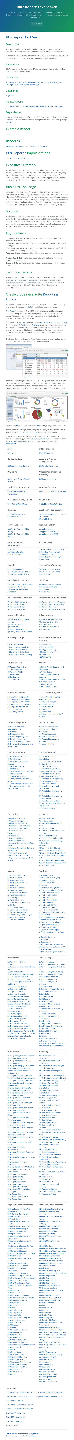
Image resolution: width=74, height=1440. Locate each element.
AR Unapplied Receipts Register (19, 1036)
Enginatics (10, 95)
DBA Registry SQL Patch (48, 1320)
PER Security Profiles (15, 712)
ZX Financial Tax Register (17, 667)
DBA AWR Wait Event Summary (51, 1261)
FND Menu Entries (14, 1322)
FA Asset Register (14, 897)
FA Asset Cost (13, 885)
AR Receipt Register (15, 1014)
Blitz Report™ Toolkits (14, 1400)
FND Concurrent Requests (17, 1248)
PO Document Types (15, 831)
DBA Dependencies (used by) (49, 1285)
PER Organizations (15, 709)
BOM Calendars (44, 624)
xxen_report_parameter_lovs (51, 82)
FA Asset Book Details (16, 880)
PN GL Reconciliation (15, 644)
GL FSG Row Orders (46, 1001)
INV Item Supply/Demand (48, 1122)
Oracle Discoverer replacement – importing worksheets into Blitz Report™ (34, 1396)
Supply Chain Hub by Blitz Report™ (19, 1409)
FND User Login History (16, 1359)
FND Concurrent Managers (18, 1229)
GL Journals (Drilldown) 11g (49, 1016)
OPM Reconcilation (46, 574)
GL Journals (43, 1011)
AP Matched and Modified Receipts (52, 917)
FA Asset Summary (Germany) (19, 902)
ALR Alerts (11, 453)
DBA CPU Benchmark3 (47, 1283)
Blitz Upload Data (14, 1194)
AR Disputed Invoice (15, 991)
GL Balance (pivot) (45, 986)
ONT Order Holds (14, 729)
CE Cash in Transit (15, 774)
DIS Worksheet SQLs (46, 865)
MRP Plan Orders (45, 712)
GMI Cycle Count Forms (47, 479)
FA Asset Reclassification (17, 895)
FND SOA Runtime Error (17, 1354)
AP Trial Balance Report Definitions (52, 952)
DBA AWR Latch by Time (48, 1231)
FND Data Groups (14, 1256)
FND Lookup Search (15, 1312)
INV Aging (42, 1058)
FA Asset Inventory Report (17, 892)
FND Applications (14, 1211)
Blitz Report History (15, 1095)
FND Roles (11, 1349)
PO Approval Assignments (17, 818)
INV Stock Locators (46, 1179)
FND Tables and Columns (17, 1357)
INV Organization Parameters (50, 1154)
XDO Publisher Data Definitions (50, 504)
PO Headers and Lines (16, 838)
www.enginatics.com (41, 439)
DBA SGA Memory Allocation (49, 1342)
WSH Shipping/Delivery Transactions (52, 491)
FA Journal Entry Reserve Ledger (20, 915)
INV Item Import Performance (50, 1112)
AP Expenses (43, 885)
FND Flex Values (14, 1290)
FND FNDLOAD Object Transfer (19, 1275)
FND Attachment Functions (18, 1216)
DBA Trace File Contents (48, 1381)
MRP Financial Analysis (47, 702)
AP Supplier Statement (47, 937)
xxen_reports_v (11, 82)
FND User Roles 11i (15, 1372)
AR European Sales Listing (17, 994)
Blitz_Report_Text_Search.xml (17, 158)
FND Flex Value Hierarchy (17, 1280)
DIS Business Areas (46, 821)
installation (26, 432)
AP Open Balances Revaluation (50, 922)
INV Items (42, 1127)
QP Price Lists (13, 627)
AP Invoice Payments (46, 897)
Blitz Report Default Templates (20, 1088)
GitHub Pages (31, 1436)
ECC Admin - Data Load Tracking (51, 604)
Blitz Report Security (15, 1177)
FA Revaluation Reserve (16, 917)
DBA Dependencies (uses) (48, 1288)
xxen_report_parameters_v (28, 82)
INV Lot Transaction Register (49, 1130)
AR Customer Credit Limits (18, 977)
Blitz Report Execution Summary (20, 1093)
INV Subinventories (46, 1181)
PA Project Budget (45, 672)
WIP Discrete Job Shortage (48, 729)
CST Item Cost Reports (47, 784)
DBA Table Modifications (48, 1374)
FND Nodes (12, 1327)
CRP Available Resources (17, 514)
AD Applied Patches (46, 529)
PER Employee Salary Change (19, 702)
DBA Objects (43, 1310)
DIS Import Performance (48, 835)
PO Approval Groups (15, 821)
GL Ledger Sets (44, 1021)
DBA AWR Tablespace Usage (49, 1256)
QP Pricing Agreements (16, 629)
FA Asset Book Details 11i (17, 883)
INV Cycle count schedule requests (52, 1075)
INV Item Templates (46, 1125)
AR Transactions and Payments (20, 1028)
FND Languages (13, 1305)
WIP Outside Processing (47, 736)
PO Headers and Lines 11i (17, 840)
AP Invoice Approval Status (49, 892)
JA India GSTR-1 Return (16, 604)
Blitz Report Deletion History (19, 1090)
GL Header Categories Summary (51, 1009)
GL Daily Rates (44, 994)
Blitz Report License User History (20, 1108)
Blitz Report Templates (16, 1179)
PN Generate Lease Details (18, 649)
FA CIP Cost (12, 905)
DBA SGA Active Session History (50, 1330)
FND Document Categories (18, 1266)
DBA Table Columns (46, 1372)
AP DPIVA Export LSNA (47, 883)
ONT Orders (12, 731)
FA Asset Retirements (16, 900)
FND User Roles (13, 1369)
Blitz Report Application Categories (21, 1056)
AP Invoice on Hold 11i (47, 905)
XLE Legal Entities (45, 519)
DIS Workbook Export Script (49, 848)
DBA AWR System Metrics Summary (52, 1248)
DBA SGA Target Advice (47, 1352)
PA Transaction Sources (47, 687)
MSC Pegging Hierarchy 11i (49, 652)
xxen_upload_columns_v (15, 85)
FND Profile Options (15, 1332)
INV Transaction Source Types (50, 1191)
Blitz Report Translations (17, 1184)
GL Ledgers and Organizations (50, 1026)
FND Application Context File (19, 1209)
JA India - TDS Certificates (17, 602)
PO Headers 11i (13, 835)
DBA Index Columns (46, 1303)
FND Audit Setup (14, 1219)
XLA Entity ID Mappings (17, 587)
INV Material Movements (48, 1137)
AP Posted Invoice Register (49, 927)
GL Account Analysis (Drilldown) (51, 972)
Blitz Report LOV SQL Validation (20, 1103)
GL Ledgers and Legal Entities (50, 1023)
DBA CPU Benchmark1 (47, 1278)
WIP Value (42, 741)
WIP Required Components (49, 739)
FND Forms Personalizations (18, 1295)
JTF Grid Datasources (47, 453)
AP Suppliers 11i (45, 942)
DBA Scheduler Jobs (46, 1364)
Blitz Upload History (15, 1199)
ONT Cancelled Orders (16, 727)
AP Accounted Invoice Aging (49, 878)
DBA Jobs (42, 1305)
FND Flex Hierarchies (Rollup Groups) (21, 1278)
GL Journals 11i (44, 1018)
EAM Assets (12, 549)
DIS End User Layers (55, 106)
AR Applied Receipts (15, 972)
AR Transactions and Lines (18, 1023)
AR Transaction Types (16, 1021)
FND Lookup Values (15, 1315)
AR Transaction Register (17, 1018)
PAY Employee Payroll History (19, 572)
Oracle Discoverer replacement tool (53, 322)
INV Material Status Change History (52, 1140)
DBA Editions (44, 1293)
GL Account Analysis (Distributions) (52, 964)
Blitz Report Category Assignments (21, 1066)
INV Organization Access (48, 1152)
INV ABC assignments (47, 1056)
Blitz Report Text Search (24, 37)
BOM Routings (44, 629)
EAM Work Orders (14, 554)
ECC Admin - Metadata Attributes (52, 609)
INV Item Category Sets (47, 1098)
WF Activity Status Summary (50, 584)
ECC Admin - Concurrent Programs (52, 602)
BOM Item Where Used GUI (49, 627)
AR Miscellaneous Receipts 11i (19, 1001)
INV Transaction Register (48, 1189)
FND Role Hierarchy (15, 1347)
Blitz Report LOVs (14, 1105)
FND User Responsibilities (17, 1367)
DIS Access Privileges (46, 818)
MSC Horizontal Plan (46, 647)
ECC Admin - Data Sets (47, 607)
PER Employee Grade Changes (19, 699)
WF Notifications (45, 592)
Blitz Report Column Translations (20, 1080)
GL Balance (43, 984)
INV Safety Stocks (45, 1177)
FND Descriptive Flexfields (17, 1263)
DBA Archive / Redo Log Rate (49, 1271)
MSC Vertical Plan (45, 657)
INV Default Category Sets (48, 1083)
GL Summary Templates (48, 1038)
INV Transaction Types (47, 1194)
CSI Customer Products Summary (51, 549)
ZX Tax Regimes (14, 677)
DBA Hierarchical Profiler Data (50, 1300)
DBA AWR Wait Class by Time (50, 1258)
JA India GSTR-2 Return (16, 607)
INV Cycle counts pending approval (52, 1080)
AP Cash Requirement (47, 880)
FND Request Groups (15, 1335)
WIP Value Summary (46, 744)
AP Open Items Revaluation (49, 925)
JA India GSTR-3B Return (17, 609)
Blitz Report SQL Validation (18, 1174)
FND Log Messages (15, 1310)
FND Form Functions (15, 1293)
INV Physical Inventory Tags (49, 1164)
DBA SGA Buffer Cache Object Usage (52, 1335)
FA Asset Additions (15, 878)
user (36, 432)
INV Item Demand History (48, 1110)
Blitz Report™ (16, 153)
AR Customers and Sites (17, 989)
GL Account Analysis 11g (48, 979)
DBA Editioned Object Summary (51, 1290)
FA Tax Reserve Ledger (16, 920)
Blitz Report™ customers (15, 1413)
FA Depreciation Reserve (17, 912)
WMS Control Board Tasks (17, 504)
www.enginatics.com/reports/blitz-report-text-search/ (26, 146)
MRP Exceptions (45, 699)
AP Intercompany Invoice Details (51, 890)
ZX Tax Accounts (14, 674)
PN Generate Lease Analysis (18, 647)
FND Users (11, 1374)
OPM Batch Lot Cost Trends (49, 572)
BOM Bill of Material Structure (50, 619)
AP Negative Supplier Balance (50, 920)
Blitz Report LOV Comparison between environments (26, 106)
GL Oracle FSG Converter (48, 1028)
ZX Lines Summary (15, 669)
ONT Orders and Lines (16, 734)
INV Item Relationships (47, 1115)
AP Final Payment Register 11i (50, 888)
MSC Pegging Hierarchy (47, 649)
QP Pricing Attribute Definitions (20, 632)
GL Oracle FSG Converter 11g (49, 1031)
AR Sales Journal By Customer (19, 1016)
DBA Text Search (45, 1379)
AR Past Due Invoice (15, 1009)
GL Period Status (45, 1033)
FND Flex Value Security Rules (19, 1283)
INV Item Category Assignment (50, 1095)
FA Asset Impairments (16, 888)
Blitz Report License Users (17, 1110)
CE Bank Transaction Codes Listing (21, 771)
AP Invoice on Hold (46, 902)
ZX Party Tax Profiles (15, 672)
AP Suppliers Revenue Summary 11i (52, 947)
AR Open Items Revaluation (18, 1006)
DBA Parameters (45, 1312)
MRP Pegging (43, 709)
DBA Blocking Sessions (47, 1275)
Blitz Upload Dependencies (18, 1196)
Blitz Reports (12, 1191)
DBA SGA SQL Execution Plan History (52, 1344)
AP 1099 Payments (46, 875)
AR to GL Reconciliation (16, 1038)
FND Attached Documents (17, 1214)
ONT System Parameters (17, 739)
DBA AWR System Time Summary (51, 1253)
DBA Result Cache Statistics (49, 1327)
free (38, 425)
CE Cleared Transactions (17, 776)
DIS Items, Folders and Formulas (51, 838)
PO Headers (12, 833)
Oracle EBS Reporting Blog (16, 1417)
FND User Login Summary (17, 1364)
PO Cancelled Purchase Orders (19, 826)
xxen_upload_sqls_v (32, 85)
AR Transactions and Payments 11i (21, 1031)
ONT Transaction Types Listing (19, 741)
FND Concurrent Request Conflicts (21, 1246)
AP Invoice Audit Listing (48, 895)
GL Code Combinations (47, 991)
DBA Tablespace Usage (47, 1377)
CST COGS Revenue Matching (50, 761)
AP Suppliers (43, 939)
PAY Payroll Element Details (18, 574)
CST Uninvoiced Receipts (48, 808)
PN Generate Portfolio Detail (18, 652)
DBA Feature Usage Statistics (50, 1298)
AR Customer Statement (17, 986)
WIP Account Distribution (48, 727)
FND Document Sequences (18, 1273)
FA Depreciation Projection (18, 910)
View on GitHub (37, 24)
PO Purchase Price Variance (18, 855)
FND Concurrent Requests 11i (19, 1251)
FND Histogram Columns (17, 1300)
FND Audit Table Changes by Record (21, 1226)
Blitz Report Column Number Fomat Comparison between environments (19, 1070)
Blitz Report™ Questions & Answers (19, 1405)
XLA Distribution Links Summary (20, 584)
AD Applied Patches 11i (47, 531)
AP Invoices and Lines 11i (48, 910)
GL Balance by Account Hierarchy (51, 989)
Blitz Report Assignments (17, 1058)
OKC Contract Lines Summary (19, 466)
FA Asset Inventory (15, 890)
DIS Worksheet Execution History (51, 860)
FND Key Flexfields (14, 1303)
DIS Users (42, 845)
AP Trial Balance (45, 949)
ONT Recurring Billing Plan (18, 736)
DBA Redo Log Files (46, 1317)
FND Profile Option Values (17, 1330)
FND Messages (13, 1325)
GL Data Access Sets (46, 996)
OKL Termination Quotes (48, 466)
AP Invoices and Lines (47, 907)
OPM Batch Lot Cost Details (49, 569)
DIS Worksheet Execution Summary (52, 863)
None (8, 134)
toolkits (29, 307)
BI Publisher (23, 325)
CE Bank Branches (14, 759)
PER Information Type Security (19, 704)
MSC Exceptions (45, 644)
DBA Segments (44, 1367)
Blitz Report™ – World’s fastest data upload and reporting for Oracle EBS (34, 1392)
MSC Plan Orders (45, 654)
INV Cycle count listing (47, 1068)
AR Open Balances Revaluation (19, 1004)
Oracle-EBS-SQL (11, 1434)
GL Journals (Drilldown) (47, 1014)
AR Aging (11, 964)
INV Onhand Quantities (48, 1149)
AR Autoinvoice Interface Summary (21, 974)
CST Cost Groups (45, 764)
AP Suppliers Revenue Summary (51, 944)
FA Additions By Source (16, 875)
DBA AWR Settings (45, 1246)
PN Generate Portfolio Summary (20, 654)
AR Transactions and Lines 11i (19, 1026)
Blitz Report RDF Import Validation (21, 1167)
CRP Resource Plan (14, 516)
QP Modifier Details (15, 624)
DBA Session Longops (47, 1369)
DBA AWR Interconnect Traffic (50, 1226)
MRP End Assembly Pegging (49, 697)
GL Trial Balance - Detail (48, 1041)
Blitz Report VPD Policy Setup (19, 1189)
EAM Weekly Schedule (16, 552)
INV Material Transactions (49, 1142)
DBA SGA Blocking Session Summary (52, 1332)
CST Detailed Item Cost (47, 766)
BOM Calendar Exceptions (48, 622)
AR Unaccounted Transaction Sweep (21, 1033)
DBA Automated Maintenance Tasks (52, 1273)
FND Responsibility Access (17, 1340)
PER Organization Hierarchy (18, 707)
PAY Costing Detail (15, 569)
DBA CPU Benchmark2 (47, 1280)
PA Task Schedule (45, 684)
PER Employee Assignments (18, 697)
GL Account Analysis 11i (48, 981)
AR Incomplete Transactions (18, 996)
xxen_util (9, 122)
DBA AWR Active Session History (51, 1209)
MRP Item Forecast (46, 707)
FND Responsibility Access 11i (19, 1342)
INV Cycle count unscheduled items (52, 1078)
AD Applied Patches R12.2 (48, 534)
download (16, 425)
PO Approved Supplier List (18, 823)
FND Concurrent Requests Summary (21, 1253)
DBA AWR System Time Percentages (52, 1251)
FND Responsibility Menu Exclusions (21, 1344)
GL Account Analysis (46, 962)
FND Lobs (11, 1308)
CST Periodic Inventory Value (49, 801)
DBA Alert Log (44, 1268)
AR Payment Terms (15, 1011)
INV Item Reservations (47, 1117)
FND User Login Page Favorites (19, 1362)
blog (25, 441)
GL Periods (43, 1036)
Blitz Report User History (17, 1186)
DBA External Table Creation (49, 1295)
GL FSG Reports (44, 999)
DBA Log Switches (45, 1308)
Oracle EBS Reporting (14, 1421)
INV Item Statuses (45, 1120)
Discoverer (36, 325)
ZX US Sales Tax (14, 679)
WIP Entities (43, 731)
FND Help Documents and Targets (21, 1298)
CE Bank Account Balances (18, 756)
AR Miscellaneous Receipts (17, 999)
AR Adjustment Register (17, 962)
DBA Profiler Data (45, 1315)
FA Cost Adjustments (16, 907)
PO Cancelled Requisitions (17, 828)
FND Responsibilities (15, 1337)
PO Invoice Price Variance (17, 853)
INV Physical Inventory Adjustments (52, 1162)
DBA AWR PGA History (47, 1234)
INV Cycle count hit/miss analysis (51, 1066)
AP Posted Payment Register (49, 930)
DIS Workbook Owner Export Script (52, 853)
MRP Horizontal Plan (46, 704)
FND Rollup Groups (15, 1352)
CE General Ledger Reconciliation (20, 784)
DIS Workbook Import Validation (51, 850)
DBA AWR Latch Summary (48, 1229)
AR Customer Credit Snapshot (19, 979)
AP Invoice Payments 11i (48, 900)
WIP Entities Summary (47, 734)
